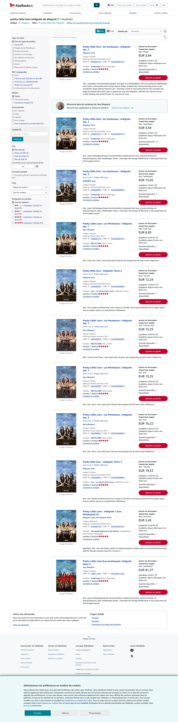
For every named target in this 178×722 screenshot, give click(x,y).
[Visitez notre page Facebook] (132, 650)
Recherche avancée (17, 13)
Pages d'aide (107, 650)
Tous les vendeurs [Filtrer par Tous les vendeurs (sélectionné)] (22, 202)
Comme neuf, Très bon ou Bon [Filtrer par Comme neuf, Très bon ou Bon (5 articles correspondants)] (27, 78)
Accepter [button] (38, 713)
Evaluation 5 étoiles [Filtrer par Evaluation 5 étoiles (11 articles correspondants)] (29, 223)
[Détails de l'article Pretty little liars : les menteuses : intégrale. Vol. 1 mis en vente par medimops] (66, 61)
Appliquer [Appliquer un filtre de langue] (18, 139)
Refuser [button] (65, 713)
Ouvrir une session (125, 5)
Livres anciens (75, 13)
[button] (165, 37)
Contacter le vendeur (91, 72)
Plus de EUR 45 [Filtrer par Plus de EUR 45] (19, 159)
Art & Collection (105, 13)
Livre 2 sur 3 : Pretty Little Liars (95, 177)
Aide (163, 5)
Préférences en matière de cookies (87, 669)
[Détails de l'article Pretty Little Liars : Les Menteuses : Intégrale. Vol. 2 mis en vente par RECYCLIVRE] (66, 429)
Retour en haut (89, 639)
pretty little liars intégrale (52, 23)
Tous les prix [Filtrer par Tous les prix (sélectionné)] (18, 150)
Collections (47, 13)
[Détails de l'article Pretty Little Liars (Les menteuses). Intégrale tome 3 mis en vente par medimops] (66, 576)
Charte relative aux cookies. (47, 703)
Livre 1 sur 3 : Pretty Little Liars (95, 326)
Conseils (95, 618)
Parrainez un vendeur (55, 659)
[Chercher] (97, 5)
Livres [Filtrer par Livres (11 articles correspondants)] (17, 44)
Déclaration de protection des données (86, 664)
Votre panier (25, 667)
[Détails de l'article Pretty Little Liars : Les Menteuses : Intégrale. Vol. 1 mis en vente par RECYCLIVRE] (66, 238)
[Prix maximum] (29, 166)
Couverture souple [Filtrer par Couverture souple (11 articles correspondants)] (22, 103)
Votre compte (141, 5)
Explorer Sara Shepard (123, 108)
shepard (25, 23)
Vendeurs (133, 13)
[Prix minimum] (17, 166)
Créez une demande (21, 625)
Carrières (78, 659)
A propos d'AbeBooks (83, 650)
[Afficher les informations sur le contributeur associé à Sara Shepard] (89, 53)
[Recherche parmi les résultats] (110, 37)
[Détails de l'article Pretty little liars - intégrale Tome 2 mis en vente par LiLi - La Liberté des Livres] (66, 285)
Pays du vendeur (19, 193)
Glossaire (95, 621)
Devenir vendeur (161, 13)
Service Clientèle (108, 654)
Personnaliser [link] (95, 713)
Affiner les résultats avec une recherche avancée (88, 23)
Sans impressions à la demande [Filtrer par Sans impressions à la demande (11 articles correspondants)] (27, 124)
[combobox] (67, 5)
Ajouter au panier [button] (153, 77)
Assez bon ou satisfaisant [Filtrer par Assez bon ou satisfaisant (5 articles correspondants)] (24, 82)
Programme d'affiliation (56, 654)
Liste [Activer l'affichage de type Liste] (100, 31)
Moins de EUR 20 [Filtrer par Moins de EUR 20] (20, 153)
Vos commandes (26, 663)
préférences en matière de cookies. (79, 700)
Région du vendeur (20, 187)
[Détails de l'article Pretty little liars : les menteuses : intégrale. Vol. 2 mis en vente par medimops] (66, 186)
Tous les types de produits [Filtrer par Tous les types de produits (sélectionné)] (24, 41)
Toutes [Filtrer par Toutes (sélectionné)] (16, 96)
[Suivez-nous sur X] (132, 656)
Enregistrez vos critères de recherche (106, 624)
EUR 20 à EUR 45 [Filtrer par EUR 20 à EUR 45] (20, 156)
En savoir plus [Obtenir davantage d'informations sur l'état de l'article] (22, 72)
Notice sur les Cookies (83, 673)
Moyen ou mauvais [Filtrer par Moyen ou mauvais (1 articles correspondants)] (22, 85)
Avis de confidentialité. (33, 705)
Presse (78, 654)
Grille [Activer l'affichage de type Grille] (110, 31)
